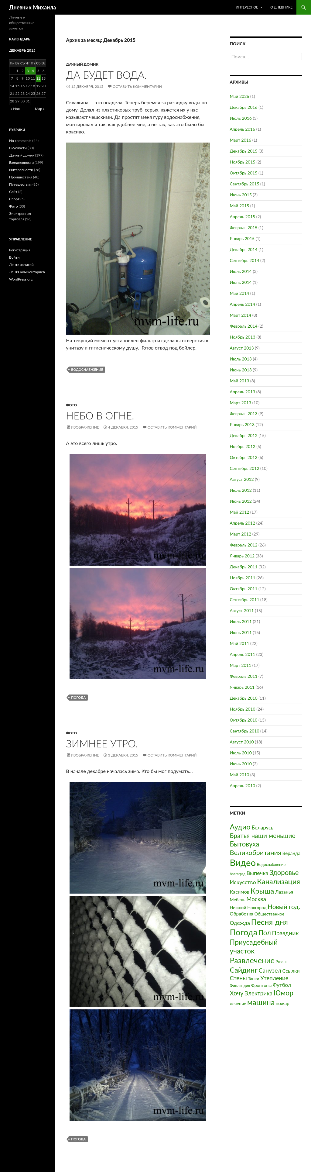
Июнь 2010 (241, 763)
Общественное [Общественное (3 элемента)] (270, 913)
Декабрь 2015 (244, 150)
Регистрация (19, 250)
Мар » (40, 108)
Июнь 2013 (241, 369)
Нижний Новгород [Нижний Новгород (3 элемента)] (248, 907)
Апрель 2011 (242, 654)
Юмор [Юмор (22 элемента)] (283, 992)
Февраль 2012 (244, 544)
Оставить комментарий (137, 86)
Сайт (13, 191)
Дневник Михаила (32, 7)
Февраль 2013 (244, 413)
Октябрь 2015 (244, 172)
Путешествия (20, 184)
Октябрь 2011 (244, 588)
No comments (20, 140)
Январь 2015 (242, 238)
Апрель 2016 (242, 129)
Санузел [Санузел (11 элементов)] (270, 970)
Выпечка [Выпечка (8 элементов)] (257, 873)
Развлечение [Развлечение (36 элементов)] (252, 960)
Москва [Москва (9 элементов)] (256, 899)
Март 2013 (240, 402)
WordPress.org (20, 279)
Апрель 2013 (242, 391)
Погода (78, 697)
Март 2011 (240, 665)
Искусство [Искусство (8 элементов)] (243, 882)
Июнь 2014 (241, 282)
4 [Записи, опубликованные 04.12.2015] (33, 70)
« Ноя (15, 108)
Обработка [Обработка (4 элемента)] (242, 913)
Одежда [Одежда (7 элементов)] (240, 923)
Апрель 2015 (242, 216)
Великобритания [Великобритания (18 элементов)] (255, 852)
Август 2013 (242, 347)
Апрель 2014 (242, 304)
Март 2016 (240, 140)
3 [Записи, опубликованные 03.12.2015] (28, 70)
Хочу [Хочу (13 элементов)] (237, 993)
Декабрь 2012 (244, 435)
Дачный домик (82, 64)
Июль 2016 (241, 118)
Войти (14, 257)
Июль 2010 (241, 752)
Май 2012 (239, 512)
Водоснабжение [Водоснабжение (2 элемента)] (271, 864)
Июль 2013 (241, 358)
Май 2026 (239, 96)
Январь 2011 (242, 687)
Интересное (247, 7)
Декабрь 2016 (244, 107)
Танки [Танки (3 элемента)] (253, 978)
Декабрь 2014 (244, 249)
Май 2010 (239, 774)
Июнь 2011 (241, 632)
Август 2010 (242, 741)
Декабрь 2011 (244, 566)
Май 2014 (239, 293)
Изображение (85, 427)
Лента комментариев (27, 272)
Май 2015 (239, 205)
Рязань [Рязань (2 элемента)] (282, 961)
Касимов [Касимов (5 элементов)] (239, 892)
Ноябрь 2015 (242, 161)
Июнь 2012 (241, 501)
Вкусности (18, 148)
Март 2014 (240, 315)
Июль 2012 (241, 490)
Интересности (21, 169)
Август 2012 (242, 479)
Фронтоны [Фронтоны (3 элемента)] (261, 985)
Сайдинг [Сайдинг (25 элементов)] (244, 970)
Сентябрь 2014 (244, 260)
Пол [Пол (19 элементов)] (264, 933)
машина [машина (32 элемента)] (261, 1002)
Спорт (14, 199)
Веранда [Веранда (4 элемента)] (291, 853)
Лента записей (21, 264)
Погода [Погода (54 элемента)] (244, 932)
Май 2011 (239, 643)
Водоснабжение (87, 369)
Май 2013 (239, 380)
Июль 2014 (241, 271)
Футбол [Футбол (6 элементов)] (282, 985)
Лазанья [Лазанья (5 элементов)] (284, 892)
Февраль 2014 (244, 326)
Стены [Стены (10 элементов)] (238, 977)
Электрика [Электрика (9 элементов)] (258, 993)
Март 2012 (240, 533)
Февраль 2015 (244, 227)
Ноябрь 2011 (242, 577)
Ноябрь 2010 (242, 709)
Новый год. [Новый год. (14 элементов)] (284, 906)
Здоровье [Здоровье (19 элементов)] (284, 872)
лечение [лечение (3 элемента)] (238, 1003)
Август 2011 (242, 610)
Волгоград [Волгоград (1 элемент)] (237, 874)
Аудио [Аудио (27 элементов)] (240, 826)
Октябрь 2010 (244, 719)
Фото (71, 405)
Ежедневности (21, 162)
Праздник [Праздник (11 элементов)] (285, 932)
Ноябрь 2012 (242, 446)
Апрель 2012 (242, 523)
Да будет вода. (106, 75)
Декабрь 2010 (244, 698)
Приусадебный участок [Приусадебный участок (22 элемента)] (254, 946)
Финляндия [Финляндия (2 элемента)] (240, 985)
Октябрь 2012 (244, 457)
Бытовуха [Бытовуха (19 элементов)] (244, 844)
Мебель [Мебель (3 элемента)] (237, 899)
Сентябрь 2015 (244, 183)
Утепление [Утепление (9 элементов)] (274, 978)
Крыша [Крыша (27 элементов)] (262, 890)
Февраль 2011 (244, 676)
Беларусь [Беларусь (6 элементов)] (262, 827)
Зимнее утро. (102, 743)
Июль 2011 (241, 621)
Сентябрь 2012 (244, 468)
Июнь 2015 (241, 194)
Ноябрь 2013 (242, 337)
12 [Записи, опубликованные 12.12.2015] (38, 78)
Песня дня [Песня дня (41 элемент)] (269, 921)
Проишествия (20, 177)
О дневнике (281, 7)
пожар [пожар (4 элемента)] (282, 1003)
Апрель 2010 (242, 785)
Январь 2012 (242, 555)
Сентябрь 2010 (244, 730)
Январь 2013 (242, 424)
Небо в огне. (100, 415)
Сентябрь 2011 (244, 599)
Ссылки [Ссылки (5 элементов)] (291, 971)
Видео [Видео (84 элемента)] (243, 862)
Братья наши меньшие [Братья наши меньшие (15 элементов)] (263, 835)
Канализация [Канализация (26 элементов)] (278, 881)
